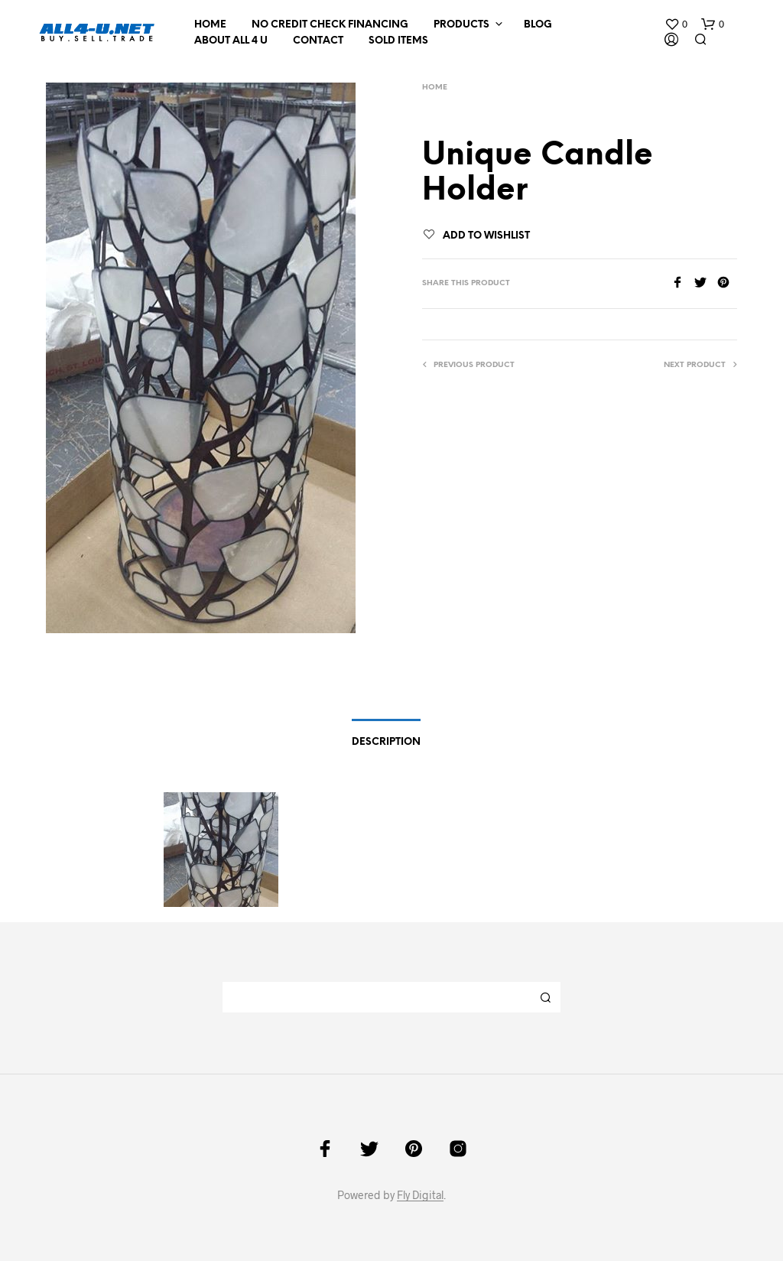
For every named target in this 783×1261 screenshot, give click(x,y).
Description (386, 742)
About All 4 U (231, 41)
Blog (538, 25)
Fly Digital (420, 1195)
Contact (318, 41)
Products (461, 25)
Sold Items (398, 41)
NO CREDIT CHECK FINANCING (330, 25)
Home (210, 25)
